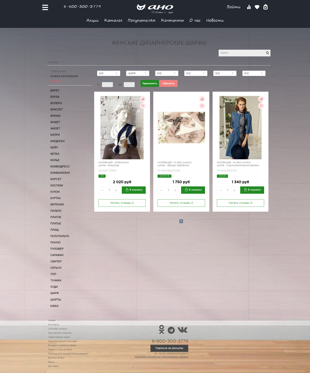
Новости (215, 20)
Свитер (56, 261)
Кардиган (57, 141)
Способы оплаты (57, 329)
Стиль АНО (58, 71)
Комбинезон (60, 172)
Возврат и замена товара (62, 345)
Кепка (54, 153)
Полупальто (59, 236)
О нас (195, 20)
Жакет (55, 122)
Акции (92, 20)
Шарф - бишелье (108, 166)
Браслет (56, 109)
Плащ (54, 229)
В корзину (135, 190)
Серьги (55, 267)
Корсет (55, 179)
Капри (55, 134)
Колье (55, 160)
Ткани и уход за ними (60, 350)
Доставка (53, 366)
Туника (55, 280)
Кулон (55, 191)
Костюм (56, 185)
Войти (234, 7)
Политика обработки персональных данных (161, 357)
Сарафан (56, 255)
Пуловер (57, 248)
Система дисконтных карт (62, 341)
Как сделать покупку (60, 333)
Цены (51, 362)
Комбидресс (60, 166)
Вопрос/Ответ (56, 358)
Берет (55, 90)
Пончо (55, 242)
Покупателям (141, 20)
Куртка (55, 198)
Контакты (172, 20)
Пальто (55, 210)
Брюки (55, 115)
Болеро (56, 103)
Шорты (55, 299)
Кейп (54, 147)
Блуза (54, 96)
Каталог (113, 20)
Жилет (55, 128)
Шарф (54, 293)
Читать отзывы (122, 203)
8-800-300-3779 (82, 6)
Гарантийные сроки (59, 337)
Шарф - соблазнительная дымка (238, 166)
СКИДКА (56, 81)
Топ (53, 274)
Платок (55, 217)
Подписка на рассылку (169, 348)
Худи (54, 286)
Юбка (54, 306)
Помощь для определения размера (67, 354)
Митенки (57, 204)
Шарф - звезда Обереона (173, 166)
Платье (55, 223)
